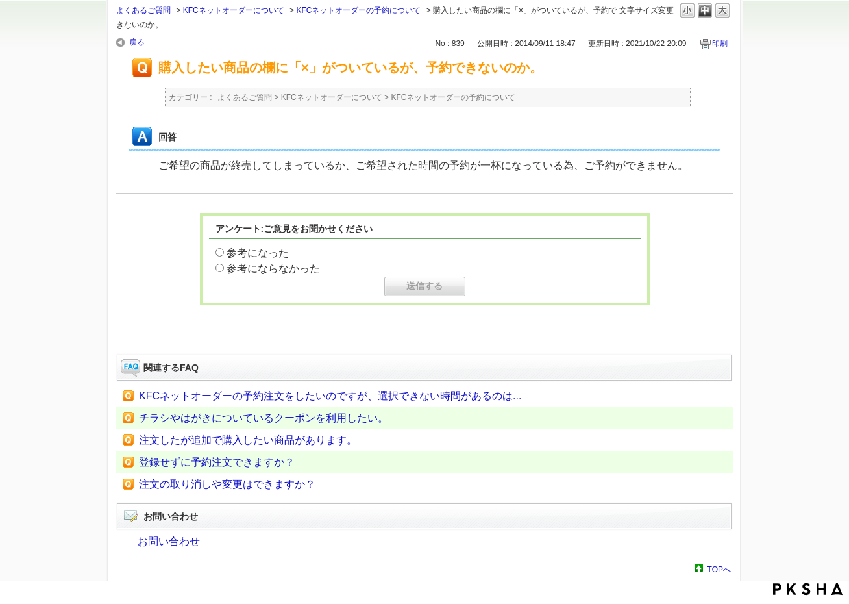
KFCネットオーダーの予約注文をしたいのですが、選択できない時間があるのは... (330, 395)
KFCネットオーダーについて (233, 10)
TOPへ (719, 569)
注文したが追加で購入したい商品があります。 (248, 440)
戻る (137, 42)
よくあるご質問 (143, 10)
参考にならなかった (273, 268)
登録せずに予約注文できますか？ (217, 462)
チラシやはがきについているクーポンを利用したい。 (263, 417)
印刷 (720, 43)
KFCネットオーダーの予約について (358, 10)
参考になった (258, 252)
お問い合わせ (169, 541)
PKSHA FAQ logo (808, 589)
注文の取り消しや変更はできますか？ (227, 484)
